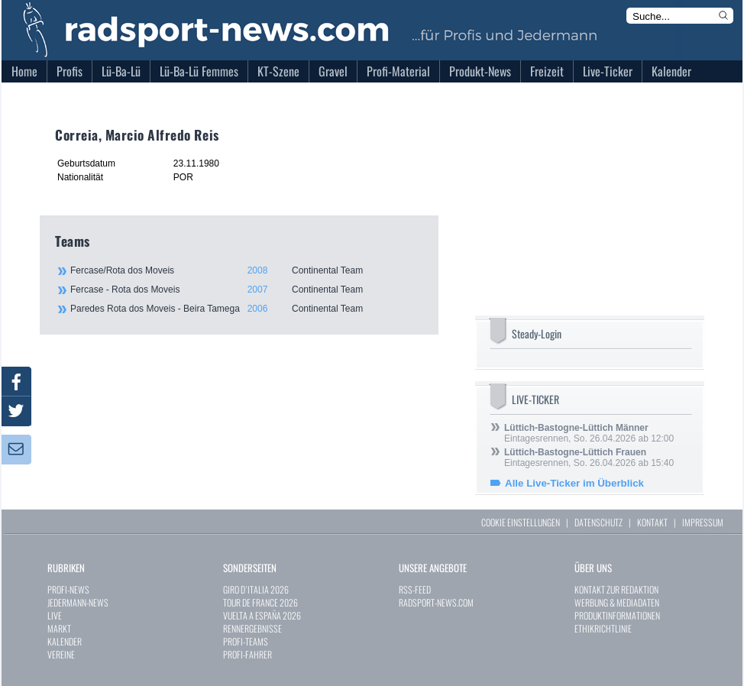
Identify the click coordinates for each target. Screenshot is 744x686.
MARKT (59, 628)
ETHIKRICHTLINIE (603, 628)
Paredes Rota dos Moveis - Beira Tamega (246, 308)
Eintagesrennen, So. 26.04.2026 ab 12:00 (589, 433)
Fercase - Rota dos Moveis (246, 289)
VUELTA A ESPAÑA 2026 (262, 615)
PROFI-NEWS (68, 589)
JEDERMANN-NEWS (77, 602)
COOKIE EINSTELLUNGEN (520, 522)
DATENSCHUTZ (598, 522)
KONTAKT (652, 522)
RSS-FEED (415, 589)
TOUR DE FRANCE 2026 (260, 602)
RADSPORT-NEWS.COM (436, 602)
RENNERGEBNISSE (252, 628)
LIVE (54, 615)
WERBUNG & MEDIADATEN (616, 602)
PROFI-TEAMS (245, 641)
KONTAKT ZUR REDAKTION (616, 589)
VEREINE (61, 654)
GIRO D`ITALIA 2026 (256, 589)
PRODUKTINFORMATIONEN (617, 615)
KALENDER (64, 641)
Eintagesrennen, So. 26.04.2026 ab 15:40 (589, 457)
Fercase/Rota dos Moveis (246, 270)
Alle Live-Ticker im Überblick (574, 483)
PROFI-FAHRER (247, 654)
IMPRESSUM (702, 522)
